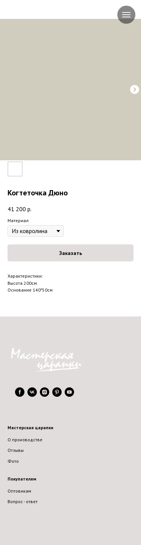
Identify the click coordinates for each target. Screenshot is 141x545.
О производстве (25, 439)
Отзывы (16, 450)
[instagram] (44, 394)
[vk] (32, 394)
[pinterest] (57, 394)
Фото (13, 461)
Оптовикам (19, 491)
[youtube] (69, 394)
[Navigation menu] (126, 14)
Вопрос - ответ (23, 501)
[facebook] (19, 394)
